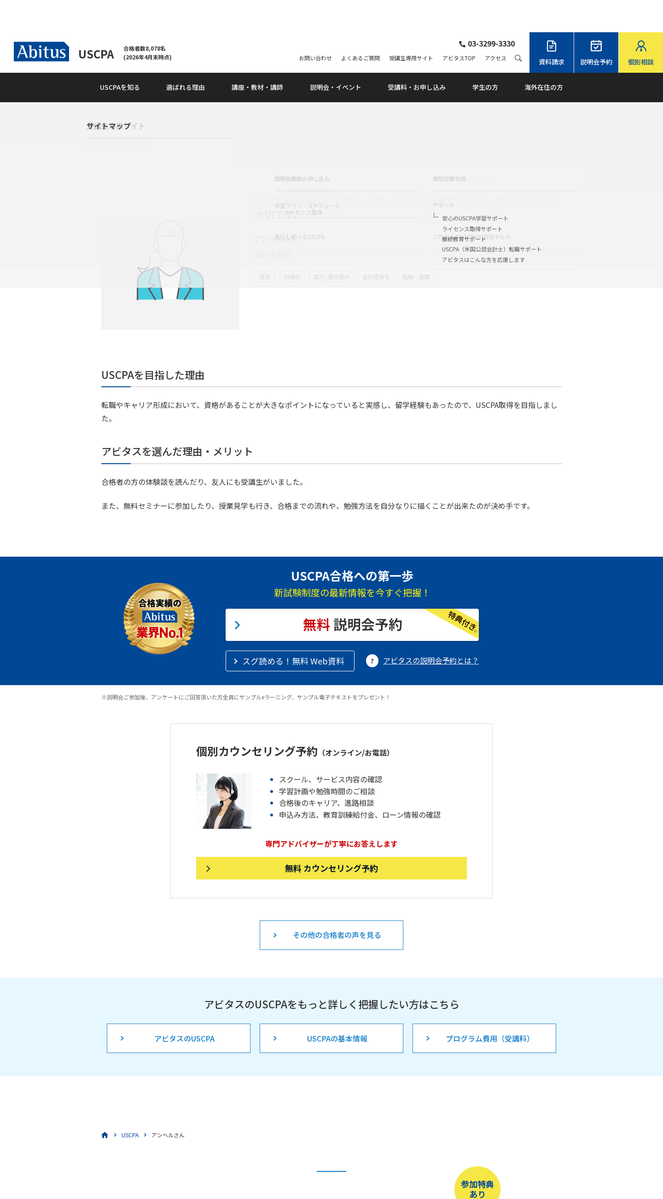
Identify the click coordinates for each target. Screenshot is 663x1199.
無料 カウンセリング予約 (331, 836)
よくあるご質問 (360, 26)
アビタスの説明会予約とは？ (431, 628)
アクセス (495, 26)
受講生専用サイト (411, 26)
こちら (291, 1169)
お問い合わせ (315, 26)
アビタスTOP (459, 26)
